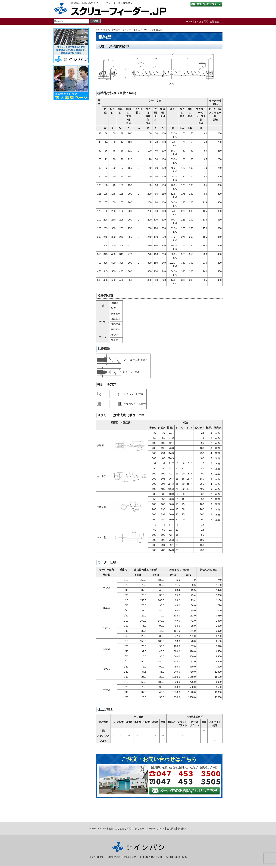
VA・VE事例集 (105, 828)
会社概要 (214, 21)
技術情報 (171, 828)
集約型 (137, 30)
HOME (189, 21)
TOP (98, 30)
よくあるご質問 (123, 828)
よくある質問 (201, 21)
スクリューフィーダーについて (149, 828)
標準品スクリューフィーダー (117, 30)
